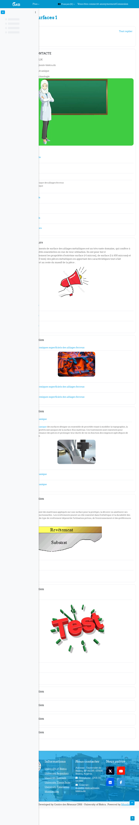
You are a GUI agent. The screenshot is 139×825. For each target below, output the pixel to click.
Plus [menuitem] (35, 3)
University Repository (73, 774)
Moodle (90, 821)
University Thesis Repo (77, 790)
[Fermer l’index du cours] (3, 12)
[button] (66, 4)
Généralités (59, 30)
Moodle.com (74, 804)
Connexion (122, 3)
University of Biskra (74, 766)
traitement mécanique (65, 416)
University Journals (73, 782)
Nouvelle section (62, 329)
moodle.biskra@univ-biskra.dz (103, 796)
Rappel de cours (62, 225)
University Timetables (73, 798)
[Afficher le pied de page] (132, 818)
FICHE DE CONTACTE (66, 53)
